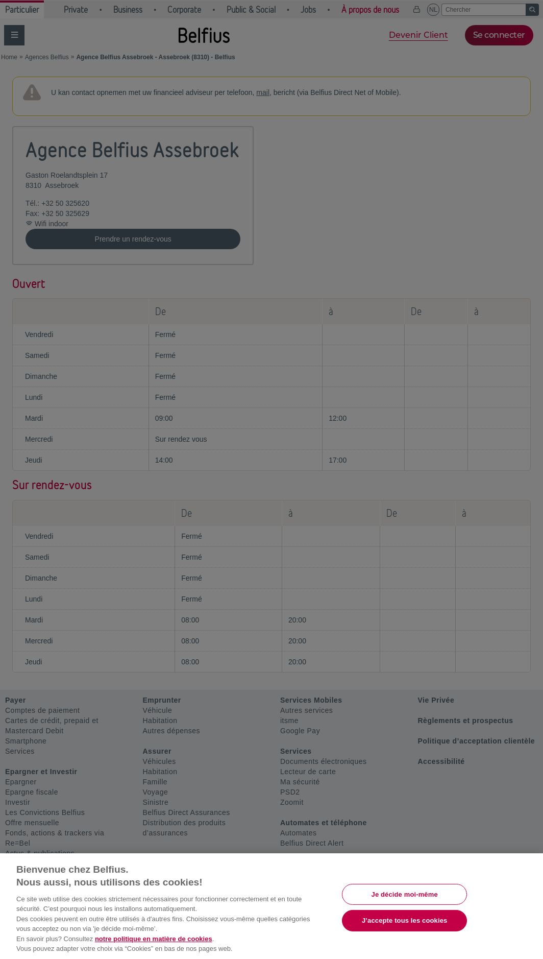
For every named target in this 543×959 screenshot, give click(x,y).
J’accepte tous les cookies (404, 920)
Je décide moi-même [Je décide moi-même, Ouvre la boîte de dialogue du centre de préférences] (405, 894)
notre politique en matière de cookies (153, 939)
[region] (271, 906)
